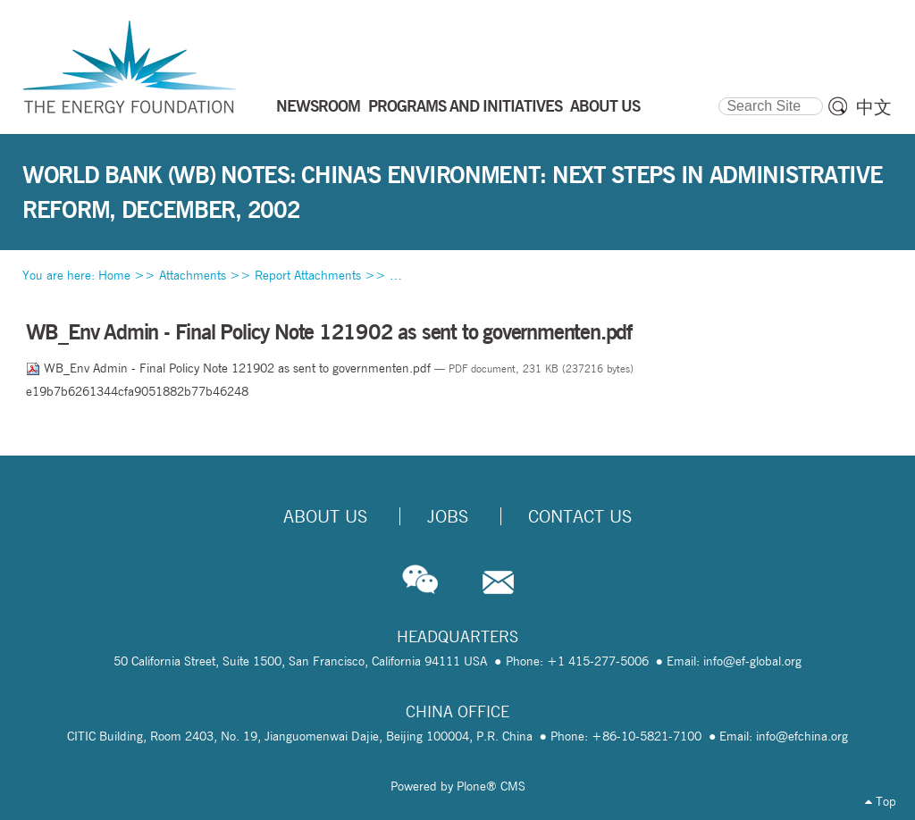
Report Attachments (308, 275)
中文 (874, 107)
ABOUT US (605, 105)
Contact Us (580, 516)
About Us (325, 516)
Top (880, 801)
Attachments (192, 275)
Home (114, 275)
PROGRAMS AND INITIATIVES (465, 105)
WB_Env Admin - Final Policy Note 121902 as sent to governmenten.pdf (230, 368)
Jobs (447, 516)
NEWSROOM (318, 105)
